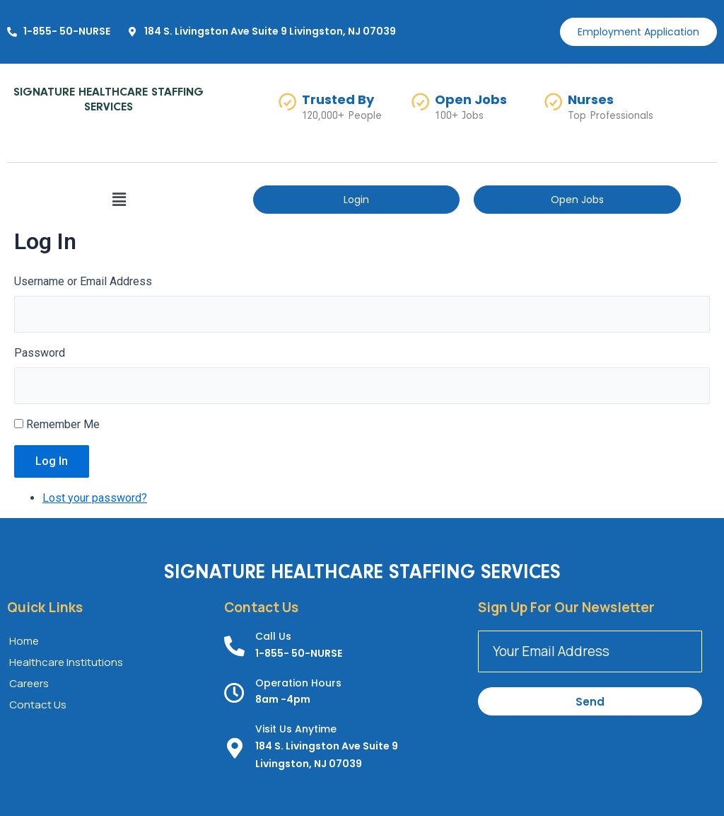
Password (39, 353)
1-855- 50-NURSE (298, 653)
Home (24, 640)
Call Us (273, 636)
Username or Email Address (83, 281)
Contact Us (37, 704)
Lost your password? (94, 498)
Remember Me (63, 424)
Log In (51, 461)
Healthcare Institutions (66, 662)
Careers (29, 683)
